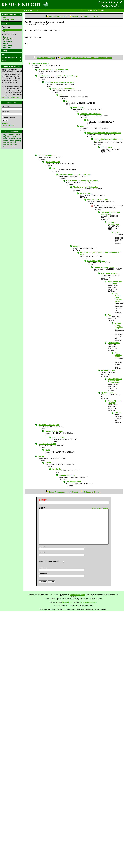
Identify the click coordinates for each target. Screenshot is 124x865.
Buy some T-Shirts (9, 137)
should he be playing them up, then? (60, 82)
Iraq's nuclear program (40, 63)
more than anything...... (96, 261)
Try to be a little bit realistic (90, 114)
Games (5, 43)
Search (75, 16)
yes (53, 168)
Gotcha (48, 463)
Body (42, 508)
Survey (41, 456)
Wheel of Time (8, 39)
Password (5, 112)
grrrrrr (117, 232)
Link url (42, 553)
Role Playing (7, 45)
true (61, 95)
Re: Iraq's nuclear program (49, 425)
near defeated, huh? (67, 475)
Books (5, 37)
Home (5, 18)
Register (5, 123)
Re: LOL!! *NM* (58, 437)
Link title (42, 547)
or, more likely (106, 147)
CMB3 (5, 32)
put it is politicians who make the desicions (104, 133)
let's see (118, 413)
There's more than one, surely (115, 282)
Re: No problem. (86, 193)
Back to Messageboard (58, 16)
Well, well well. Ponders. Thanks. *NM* (53, 70)
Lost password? (8, 125)
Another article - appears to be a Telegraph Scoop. (58, 76)
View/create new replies (46, 58)
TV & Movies (7, 41)
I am (88, 120)
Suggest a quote (15, 97)
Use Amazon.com (9, 143)
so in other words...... (47, 155)
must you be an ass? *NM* (97, 200)
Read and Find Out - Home (38, 4)
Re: (109, 315)
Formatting (105, 508)
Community (7, 47)
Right (48, 450)
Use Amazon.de (8, 147)
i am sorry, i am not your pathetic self (110, 213)
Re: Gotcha (56, 469)
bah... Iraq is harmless (47, 444)
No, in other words (53, 162)
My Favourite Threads (91, 16)
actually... (77, 246)
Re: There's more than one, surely (118, 297)
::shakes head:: (114, 343)
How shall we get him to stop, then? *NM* (75, 174)
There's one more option (110, 273)
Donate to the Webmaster (12, 139)
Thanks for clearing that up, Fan (85, 187)
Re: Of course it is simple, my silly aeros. (82, 181)
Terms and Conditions (88, 602)
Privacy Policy (67, 602)
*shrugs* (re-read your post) (114, 402)
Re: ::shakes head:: (118, 355)
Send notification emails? (49, 562)
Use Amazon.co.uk (10, 145)
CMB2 (5, 30)
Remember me (9, 117)
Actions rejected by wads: (104, 267)
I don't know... (78, 107)
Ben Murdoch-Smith (77, 595)
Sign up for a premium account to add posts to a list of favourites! (86, 58)
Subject (43, 500)
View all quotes (6, 97)
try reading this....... (108, 393)
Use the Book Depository (12, 141)
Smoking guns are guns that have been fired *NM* (115, 380)
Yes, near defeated (73, 482)
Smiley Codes (96, 508)
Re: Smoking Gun (108, 370)
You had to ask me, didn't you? (119, 326)
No (67, 101)
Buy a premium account (11, 135)
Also (82, 126)
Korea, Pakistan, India (54, 431)
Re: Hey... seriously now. (113, 223)
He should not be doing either (64, 88)
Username (5, 106)
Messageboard (8, 20)
